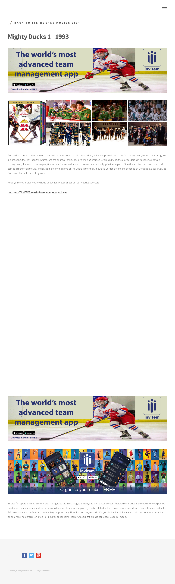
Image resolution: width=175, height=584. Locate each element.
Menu (165, 9)
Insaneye (46, 570)
